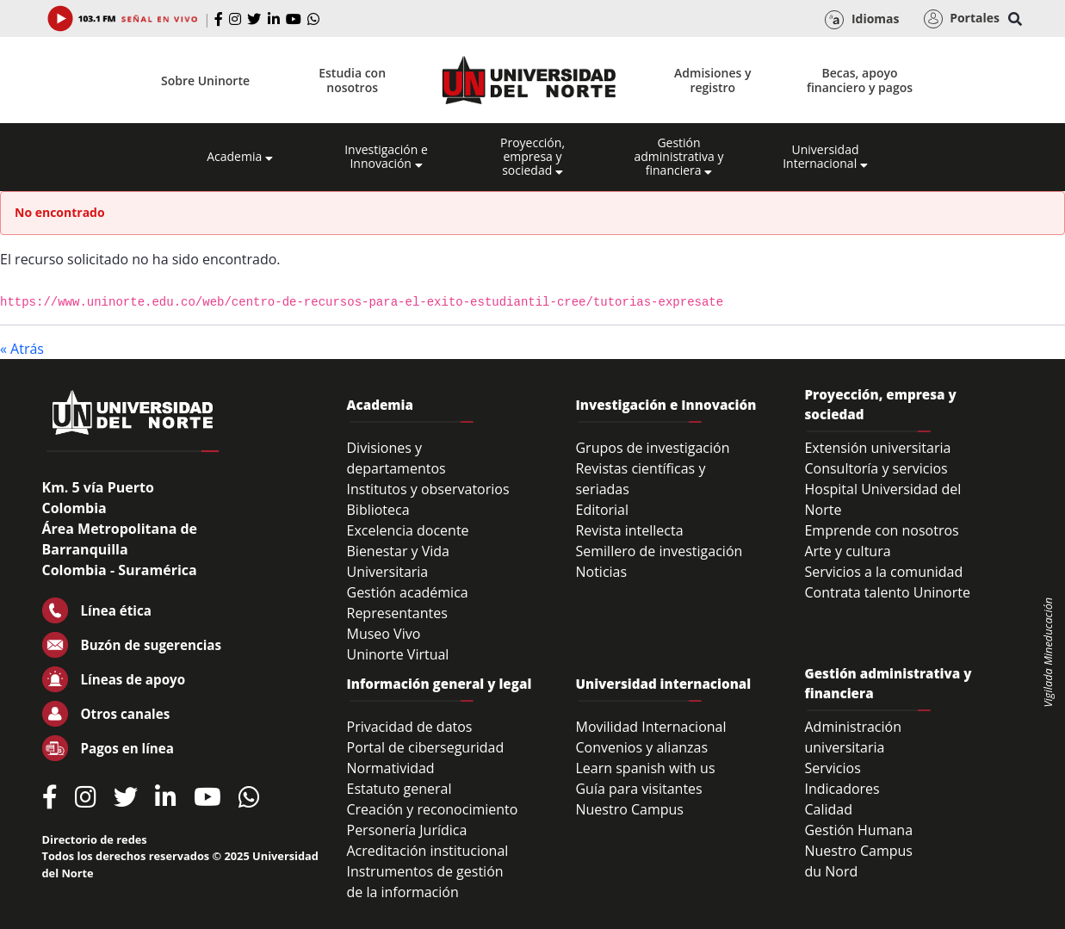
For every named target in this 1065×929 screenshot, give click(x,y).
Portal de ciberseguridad (426, 747)
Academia (240, 157)
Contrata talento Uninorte (887, 592)
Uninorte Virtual (398, 654)
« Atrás (22, 348)
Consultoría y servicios (875, 468)
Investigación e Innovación (386, 156)
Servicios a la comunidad (883, 571)
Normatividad (391, 768)
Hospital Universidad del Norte (882, 499)
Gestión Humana (858, 830)
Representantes (397, 613)
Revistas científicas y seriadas (640, 479)
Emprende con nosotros (881, 530)
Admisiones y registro (712, 80)
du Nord (831, 871)
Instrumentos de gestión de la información (425, 881)
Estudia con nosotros (352, 80)
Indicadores (841, 788)
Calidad (828, 809)
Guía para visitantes (638, 788)
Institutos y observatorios (428, 489)
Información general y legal (439, 683)
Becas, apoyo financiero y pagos (860, 80)
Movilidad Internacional (650, 726)
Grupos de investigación (652, 447)
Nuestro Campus (629, 809)
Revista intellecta (629, 530)
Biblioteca (378, 509)
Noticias (601, 571)
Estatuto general (399, 788)
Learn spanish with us (645, 768)
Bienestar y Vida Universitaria (398, 561)
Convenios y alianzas (641, 747)
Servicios (832, 768)
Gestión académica (407, 592)
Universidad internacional (663, 683)
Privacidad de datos (410, 726)
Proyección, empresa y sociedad (532, 156)
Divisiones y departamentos (396, 458)
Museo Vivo (384, 633)
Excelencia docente (408, 530)
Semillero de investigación (658, 551)
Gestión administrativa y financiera (678, 156)
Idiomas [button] (862, 19)
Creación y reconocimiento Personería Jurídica (432, 819)
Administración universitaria (852, 737)
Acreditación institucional (428, 850)
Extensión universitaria (877, 447)
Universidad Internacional (825, 156)
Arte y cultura (847, 551)
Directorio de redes (94, 839)
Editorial (601, 509)
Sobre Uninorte (205, 80)
